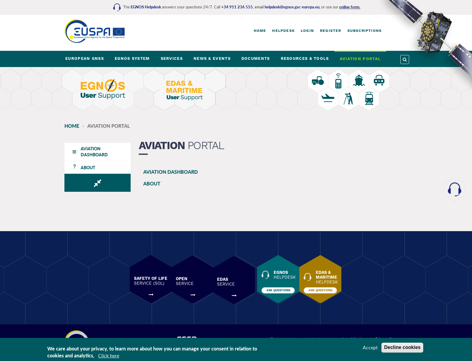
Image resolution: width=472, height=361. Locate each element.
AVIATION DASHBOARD (167, 172)
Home (260, 31)
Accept (370, 347)
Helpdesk (283, 31)
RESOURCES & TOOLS (305, 58)
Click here (108, 355)
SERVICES (172, 58)
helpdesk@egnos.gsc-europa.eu (292, 7)
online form (349, 7)
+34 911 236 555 (237, 7)
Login (307, 31)
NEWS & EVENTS (212, 58)
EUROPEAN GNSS (84, 58)
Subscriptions (364, 31)
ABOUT (148, 183)
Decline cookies (402, 347)
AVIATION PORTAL (360, 59)
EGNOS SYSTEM (132, 58)
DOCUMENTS (255, 58)
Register (330, 31)
